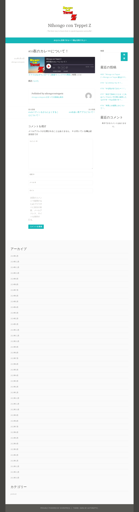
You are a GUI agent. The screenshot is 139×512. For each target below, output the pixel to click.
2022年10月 (15, 409)
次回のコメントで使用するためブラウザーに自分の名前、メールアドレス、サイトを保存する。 (36, 208)
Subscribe (57, 71)
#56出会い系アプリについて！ (82, 110)
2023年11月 (15, 336)
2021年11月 (15, 472)
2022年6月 (14, 432)
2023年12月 (15, 330)
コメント (33, 141)
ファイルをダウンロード (39, 74)
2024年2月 (14, 318)
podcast (13, 494)
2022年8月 (14, 421)
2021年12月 (15, 466)
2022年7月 (14, 426)
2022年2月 (14, 455)
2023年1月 (14, 392)
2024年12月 (15, 262)
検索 (102, 51)
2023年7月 (14, 358)
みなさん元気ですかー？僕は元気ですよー (70, 40)
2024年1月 (14, 324)
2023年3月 (14, 381)
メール (33, 182)
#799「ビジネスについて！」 (111, 83)
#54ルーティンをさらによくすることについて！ (44, 112)
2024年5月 (14, 301)
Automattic (93, 508)
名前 (32, 174)
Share (66, 71)
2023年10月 (15, 341)
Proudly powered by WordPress (55, 508)
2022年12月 (15, 398)
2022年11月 (15, 404)
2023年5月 (14, 370)
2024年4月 (14, 307)
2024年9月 (14, 279)
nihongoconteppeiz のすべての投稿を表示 (47, 97)
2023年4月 (14, 375)
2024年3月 (14, 313)
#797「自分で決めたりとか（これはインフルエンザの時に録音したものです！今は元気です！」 (113, 97)
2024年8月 (14, 284)
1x (63, 67)
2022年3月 (14, 449)
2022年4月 (14, 443)
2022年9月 (14, 415)
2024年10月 (15, 273)
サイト (32, 190)
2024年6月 (14, 296)
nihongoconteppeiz (18, 62)
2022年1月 (14, 461)
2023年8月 (14, 353)
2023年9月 (14, 347)
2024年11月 (15, 267)
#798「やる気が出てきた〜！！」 (113, 89)
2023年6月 (14, 364)
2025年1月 (14, 256)
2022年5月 (14, 438)
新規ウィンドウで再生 (61, 74)
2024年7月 (14, 290)
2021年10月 (15, 478)
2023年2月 (14, 387)
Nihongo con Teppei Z (69, 25)
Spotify (36, 81)
